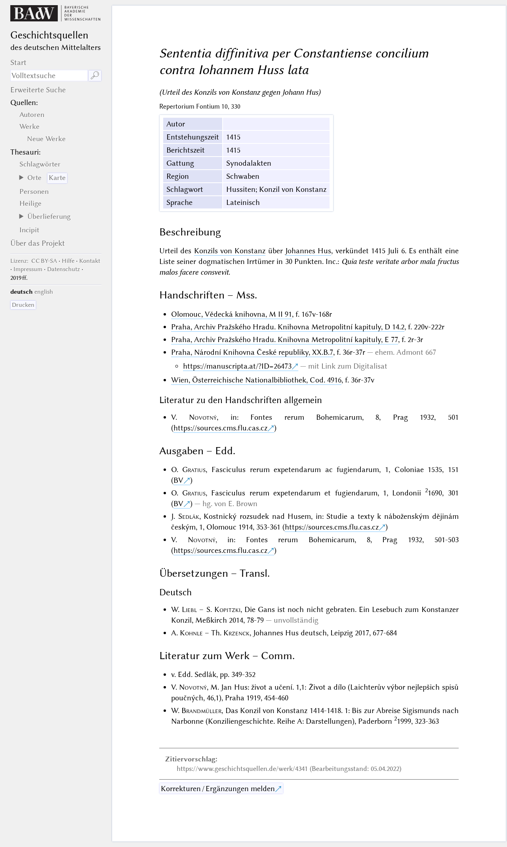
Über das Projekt (37, 243)
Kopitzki (227, 609)
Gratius (194, 469)
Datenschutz (63, 269)
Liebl (189, 609)
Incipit (29, 230)
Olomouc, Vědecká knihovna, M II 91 (231, 314)
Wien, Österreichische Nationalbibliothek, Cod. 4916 (256, 379)
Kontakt (89, 260)
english (43, 291)
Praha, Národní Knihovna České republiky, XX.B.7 (252, 352)
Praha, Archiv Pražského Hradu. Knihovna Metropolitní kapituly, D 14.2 (287, 326)
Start (18, 62)
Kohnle (191, 632)
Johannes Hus (308, 250)
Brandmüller (201, 710)
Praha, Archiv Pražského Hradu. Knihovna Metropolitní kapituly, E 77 (284, 339)
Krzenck (236, 632)
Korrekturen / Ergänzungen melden (218, 788)
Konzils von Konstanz (230, 250)
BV (178, 480)
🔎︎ (95, 75)
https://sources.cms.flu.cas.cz (220, 427)
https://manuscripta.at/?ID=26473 (237, 366)
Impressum (27, 269)
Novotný (203, 417)
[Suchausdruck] (49, 75)
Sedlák (188, 516)
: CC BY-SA (33, 260)
